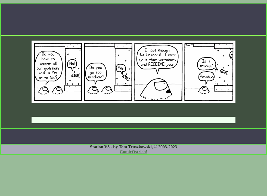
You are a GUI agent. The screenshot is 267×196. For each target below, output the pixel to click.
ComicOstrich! (133, 151)
